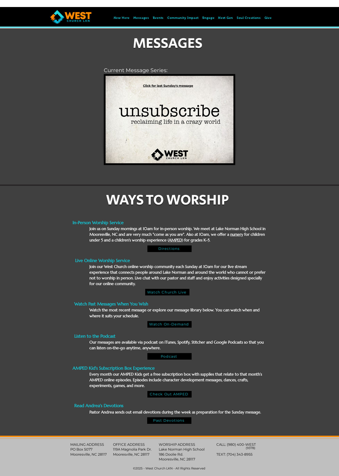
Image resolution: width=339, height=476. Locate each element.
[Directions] (169, 248)
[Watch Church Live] (167, 292)
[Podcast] (169, 356)
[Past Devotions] (169, 420)
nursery (236, 234)
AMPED (175, 240)
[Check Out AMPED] (169, 394)
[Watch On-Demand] (169, 324)
